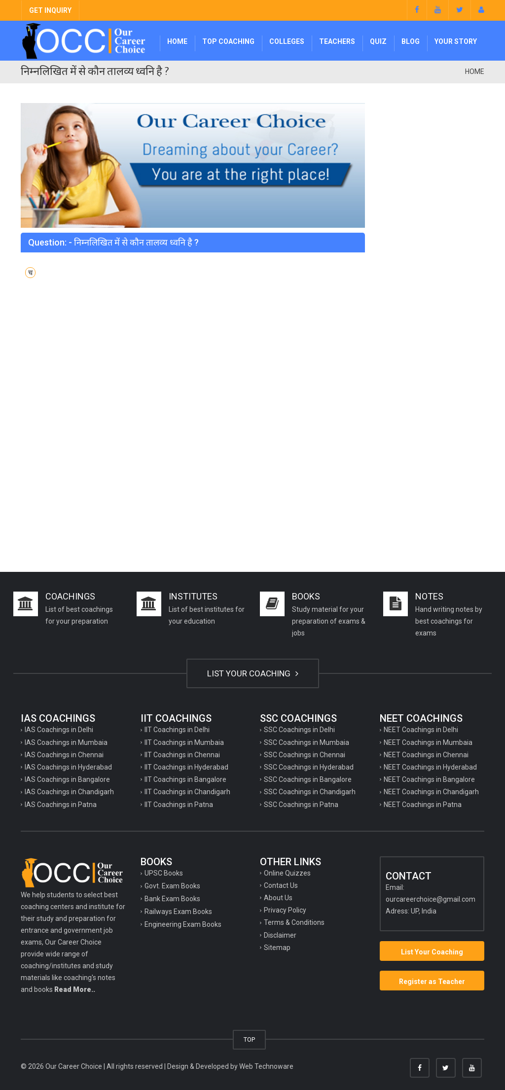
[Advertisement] (432, 251)
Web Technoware (266, 1066)
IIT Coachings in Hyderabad (186, 767)
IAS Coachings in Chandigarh (69, 792)
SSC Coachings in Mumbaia (306, 742)
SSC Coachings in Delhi (299, 730)
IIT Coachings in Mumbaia (184, 742)
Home (177, 41)
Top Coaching (228, 41)
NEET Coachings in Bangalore (429, 779)
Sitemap (277, 947)
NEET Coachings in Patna (423, 805)
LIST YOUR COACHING (252, 673)
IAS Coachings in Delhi (59, 730)
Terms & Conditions (294, 922)
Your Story (455, 41)
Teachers (337, 41)
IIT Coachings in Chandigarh (187, 792)
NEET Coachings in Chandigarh (431, 792)
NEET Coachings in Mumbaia (428, 742)
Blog (410, 41)
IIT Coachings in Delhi (177, 730)
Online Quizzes (287, 873)
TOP (249, 1039)
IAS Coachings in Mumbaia (66, 742)
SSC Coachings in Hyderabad (309, 767)
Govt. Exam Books (172, 886)
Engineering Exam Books (182, 924)
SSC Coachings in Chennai (304, 755)
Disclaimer (280, 935)
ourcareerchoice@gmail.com (430, 899)
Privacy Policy (285, 910)
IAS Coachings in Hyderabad (68, 767)
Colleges (286, 41)
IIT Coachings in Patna (178, 805)
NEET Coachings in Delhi (421, 730)
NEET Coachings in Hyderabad (430, 767)
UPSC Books (163, 873)
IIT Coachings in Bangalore (185, 779)
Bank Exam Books (172, 899)
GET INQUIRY (50, 10)
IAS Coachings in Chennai (64, 755)
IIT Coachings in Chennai (182, 755)
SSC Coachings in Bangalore (308, 779)
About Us (278, 898)
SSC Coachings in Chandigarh (310, 792)
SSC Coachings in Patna (301, 805)
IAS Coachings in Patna (61, 805)
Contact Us (281, 885)
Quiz (378, 41)
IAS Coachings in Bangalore (67, 779)
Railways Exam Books (178, 911)
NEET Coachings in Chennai (426, 755)
